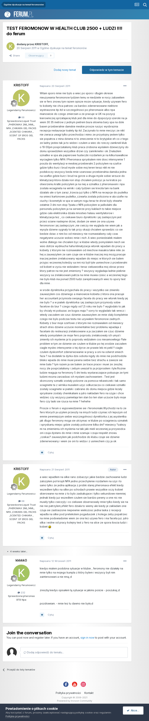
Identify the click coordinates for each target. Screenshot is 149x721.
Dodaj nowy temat (65, 69)
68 (21, 117)
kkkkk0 (21, 560)
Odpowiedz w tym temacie (107, 69)
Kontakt (88, 692)
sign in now (87, 637)
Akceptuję (135, 710)
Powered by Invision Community (74, 700)
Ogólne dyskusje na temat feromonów (63, 48)
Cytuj (51, 452)
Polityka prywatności (68, 692)
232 (21, 592)
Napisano (55, 85)
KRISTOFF (41, 44)
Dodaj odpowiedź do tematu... (44, 652)
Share (14, 55)
